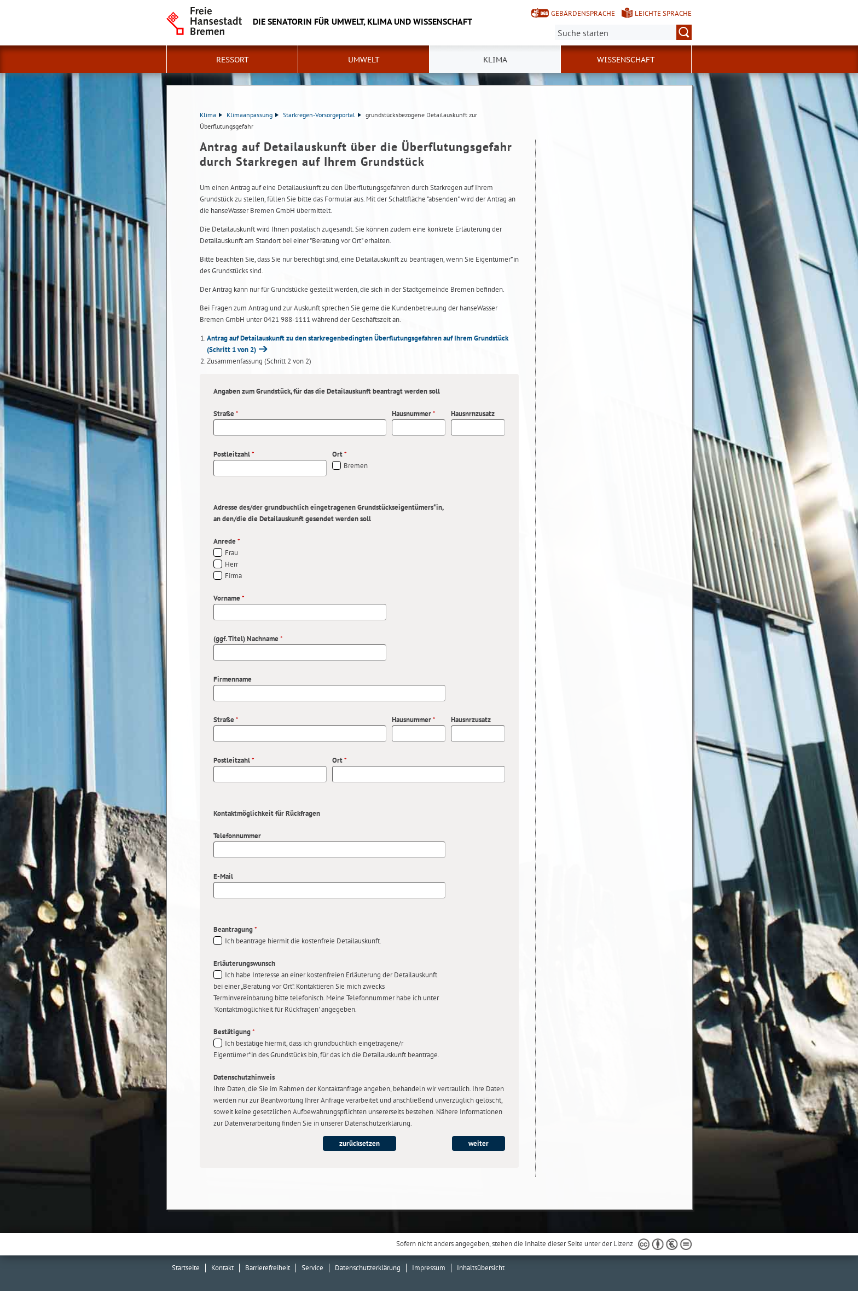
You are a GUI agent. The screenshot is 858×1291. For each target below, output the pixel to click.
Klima (211, 115)
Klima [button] (495, 60)
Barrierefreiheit (267, 1267)
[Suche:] (623, 32)
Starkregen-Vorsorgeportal (322, 115)
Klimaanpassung (253, 115)
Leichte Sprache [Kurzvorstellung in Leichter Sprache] (663, 13)
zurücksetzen (359, 1143)
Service (312, 1267)
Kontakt (222, 1267)
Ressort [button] (232, 60)
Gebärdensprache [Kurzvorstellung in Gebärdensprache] (583, 13)
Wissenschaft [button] (626, 60)
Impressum (428, 1267)
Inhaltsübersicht (481, 1267)
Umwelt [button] (364, 60)
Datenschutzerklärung (368, 1267)
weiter (478, 1143)
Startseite (186, 1267)
